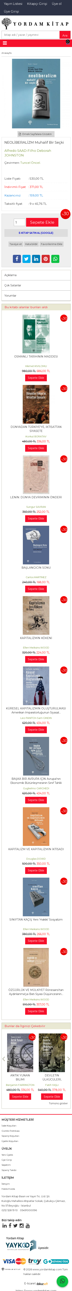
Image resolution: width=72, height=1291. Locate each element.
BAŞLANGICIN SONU (36, 567)
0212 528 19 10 (10, 1210)
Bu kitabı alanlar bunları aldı (26, 307)
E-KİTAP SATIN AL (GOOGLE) (36, 232)
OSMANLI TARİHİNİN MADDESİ (36, 356)
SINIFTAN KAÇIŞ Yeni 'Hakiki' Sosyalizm (36, 919)
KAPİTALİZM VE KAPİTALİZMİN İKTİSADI (36, 849)
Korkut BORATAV (36, 436)
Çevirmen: (12, 163)
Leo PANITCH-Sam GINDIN (36, 718)
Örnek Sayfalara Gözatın (35, 134)
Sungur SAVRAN (36, 506)
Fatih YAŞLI (52, 1085)
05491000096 (28, 1210)
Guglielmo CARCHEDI (36, 788)
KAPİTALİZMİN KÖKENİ (36, 638)
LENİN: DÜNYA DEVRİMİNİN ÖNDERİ (36, 497)
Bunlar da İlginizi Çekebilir (25, 1026)
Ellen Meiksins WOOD (36, 647)
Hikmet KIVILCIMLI (36, 366)
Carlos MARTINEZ (36, 577)
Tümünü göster (58, 1103)
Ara (64, 35)
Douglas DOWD (36, 858)
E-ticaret (30, 1283)
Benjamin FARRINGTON (20, 1085)
